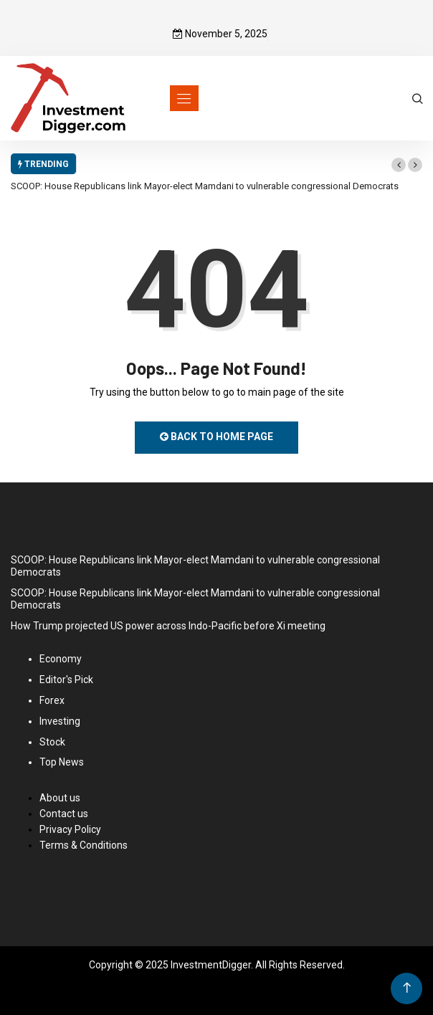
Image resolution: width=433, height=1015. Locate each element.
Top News (61, 762)
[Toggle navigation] (184, 98)
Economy (60, 658)
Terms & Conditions (83, 845)
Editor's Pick (66, 679)
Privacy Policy (70, 829)
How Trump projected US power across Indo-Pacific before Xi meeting (168, 626)
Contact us (63, 813)
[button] (398, 165)
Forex (52, 700)
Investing (59, 721)
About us (59, 798)
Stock (52, 742)
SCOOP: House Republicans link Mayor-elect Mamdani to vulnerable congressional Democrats (205, 186)
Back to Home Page (216, 436)
